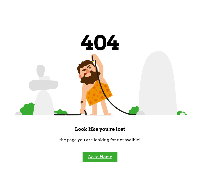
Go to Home (100, 156)
